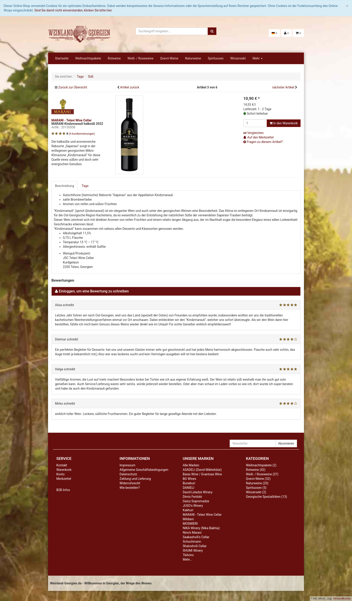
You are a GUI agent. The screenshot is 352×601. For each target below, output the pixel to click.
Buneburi (189, 483)
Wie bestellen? (130, 487)
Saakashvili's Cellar (196, 537)
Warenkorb (63, 470)
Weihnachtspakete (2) (261, 465)
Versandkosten (342, 598)
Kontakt (61, 465)
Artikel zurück (129, 87)
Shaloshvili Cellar (195, 546)
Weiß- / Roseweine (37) (262, 474)
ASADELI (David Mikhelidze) (202, 470)
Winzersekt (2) (256, 492)
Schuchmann (192, 541)
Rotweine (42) (256, 470)
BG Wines (189, 478)
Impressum (127, 465)
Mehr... (187, 559)
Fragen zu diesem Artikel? (263, 142)
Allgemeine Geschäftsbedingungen (144, 470)
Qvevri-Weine (169, 58)
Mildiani (188, 519)
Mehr (258, 58)
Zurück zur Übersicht (72, 87)
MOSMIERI (190, 523)
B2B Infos (63, 490)
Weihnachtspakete (88, 58)
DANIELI (188, 487)
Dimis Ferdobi (192, 496)
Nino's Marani (192, 532)
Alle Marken (191, 465)
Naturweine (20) (257, 483)
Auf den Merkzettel (258, 137)
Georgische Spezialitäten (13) (266, 496)
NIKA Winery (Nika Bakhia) (201, 528)
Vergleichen (253, 133)
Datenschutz (128, 474)
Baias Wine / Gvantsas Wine (202, 474)
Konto (60, 474)
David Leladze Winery (197, 492)
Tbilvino (188, 555)
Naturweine (193, 58)
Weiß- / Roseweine (141, 58)
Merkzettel (63, 478)
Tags (85, 186)
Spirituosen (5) (256, 487)
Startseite (61, 58)
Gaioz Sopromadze (196, 501)
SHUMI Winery (193, 550)
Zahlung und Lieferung (135, 478)
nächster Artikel (283, 87)
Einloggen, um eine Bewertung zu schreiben (94, 291)
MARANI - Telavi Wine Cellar (202, 514)
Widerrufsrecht (130, 483)
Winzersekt (238, 58)
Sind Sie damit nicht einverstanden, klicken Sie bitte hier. (73, 10)
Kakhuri (188, 510)
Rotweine (114, 58)
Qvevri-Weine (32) (258, 478)
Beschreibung (64, 186)
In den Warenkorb (284, 123)
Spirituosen (215, 58)
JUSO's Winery (193, 505)
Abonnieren (286, 443)
